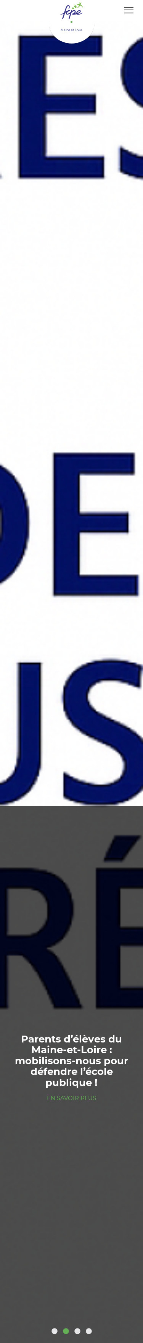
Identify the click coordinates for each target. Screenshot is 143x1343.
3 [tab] (77, 1331)
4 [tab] (89, 1331)
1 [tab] (54, 1331)
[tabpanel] (71, 671)
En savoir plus (71, 1098)
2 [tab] (66, 1331)
